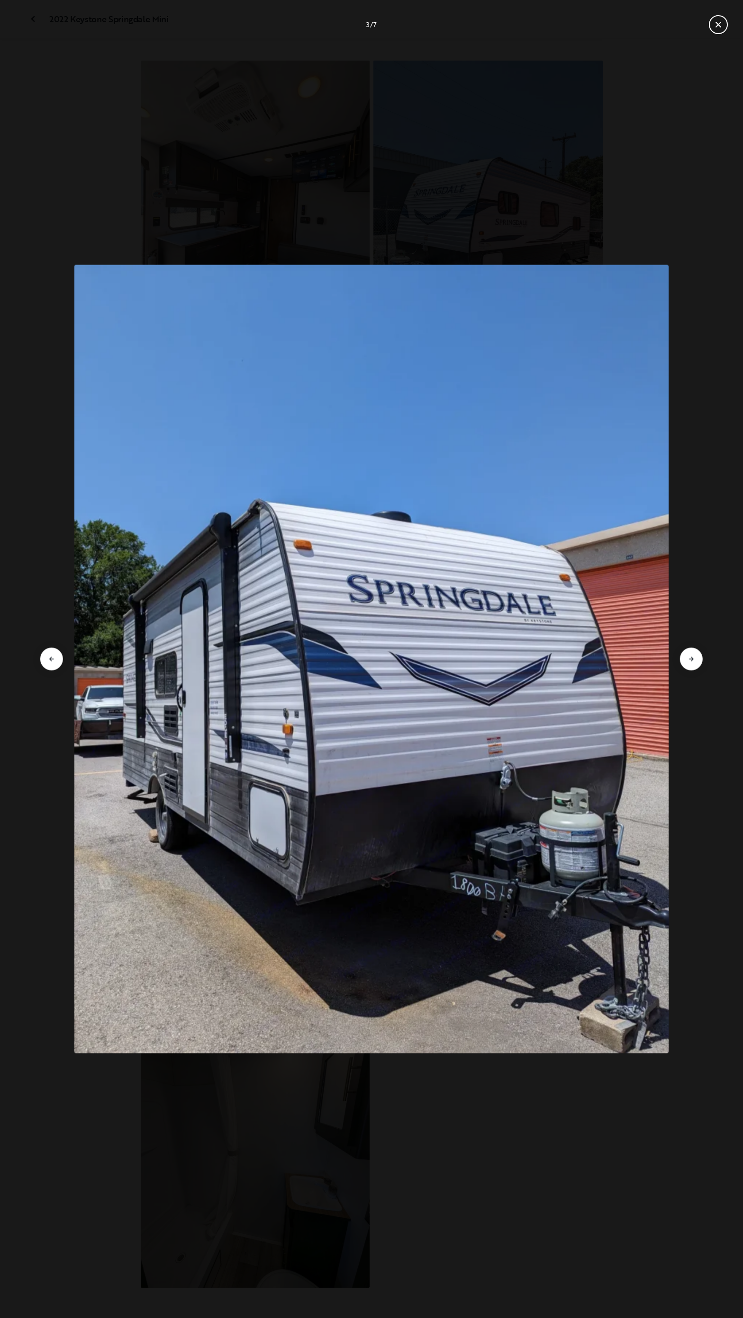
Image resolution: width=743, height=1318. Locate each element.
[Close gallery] (718, 24)
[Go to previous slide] (51, 659)
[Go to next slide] (691, 659)
